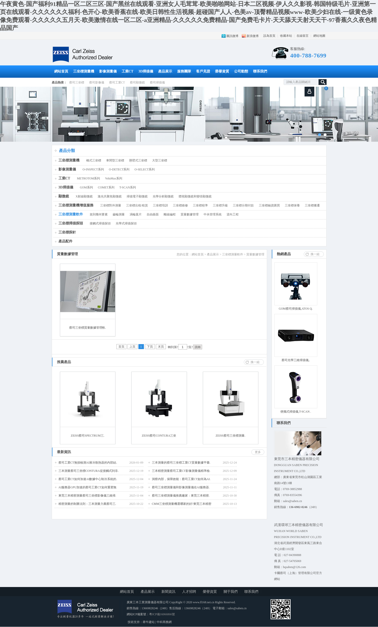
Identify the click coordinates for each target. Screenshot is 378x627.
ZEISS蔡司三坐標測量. (230, 435)
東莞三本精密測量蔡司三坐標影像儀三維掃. (87, 495)
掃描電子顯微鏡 (137, 196)
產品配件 (65, 241)
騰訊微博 (232, 36)
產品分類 (67, 150)
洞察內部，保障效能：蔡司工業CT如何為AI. (181, 479)
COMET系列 (106, 187)
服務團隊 (184, 71)
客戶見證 (203, 71)
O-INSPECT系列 (93, 169)
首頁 (121, 346)
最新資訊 (64, 452)
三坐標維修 (180, 205)
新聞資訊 (168, 592)
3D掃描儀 (145, 71)
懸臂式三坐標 (138, 160)
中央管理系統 (213, 214)
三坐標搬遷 (312, 205)
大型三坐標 (159, 160)
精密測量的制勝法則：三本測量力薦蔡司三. (87, 504)
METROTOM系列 (88, 178)
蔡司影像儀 (96, 82)
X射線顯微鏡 (84, 196)
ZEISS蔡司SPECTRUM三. (87, 435)
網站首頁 (61, 71)
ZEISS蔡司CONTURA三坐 (159, 435)
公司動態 (241, 71)
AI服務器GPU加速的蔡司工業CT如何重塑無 (87, 487)
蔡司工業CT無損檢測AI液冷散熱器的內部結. (87, 462)
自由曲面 (153, 214)
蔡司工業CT (117, 82)
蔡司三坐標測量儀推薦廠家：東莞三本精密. (181, 495)
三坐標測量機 (83, 71)
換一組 (315, 254)
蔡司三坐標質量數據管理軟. (87, 327)
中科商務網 (164, 622)
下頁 (150, 346)
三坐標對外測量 (110, 205)
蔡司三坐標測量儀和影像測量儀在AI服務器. (181, 487)
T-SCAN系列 (127, 187)
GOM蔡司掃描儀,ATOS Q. (296, 308)
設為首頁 (269, 35)
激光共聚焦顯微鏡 (110, 196)
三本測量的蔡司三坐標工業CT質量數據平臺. (181, 462)
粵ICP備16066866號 (162, 614)
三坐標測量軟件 (70, 214)
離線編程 (170, 214)
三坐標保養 (292, 205)
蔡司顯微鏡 (137, 82)
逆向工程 (233, 214)
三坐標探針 (67, 232)
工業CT (127, 71)
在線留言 (303, 35)
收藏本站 (286, 35)
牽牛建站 (149, 622)
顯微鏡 (63, 196)
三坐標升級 (220, 205)
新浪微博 (253, 36)
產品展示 (165, 71)
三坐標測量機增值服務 (75, 205)
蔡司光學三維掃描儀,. (296, 360)
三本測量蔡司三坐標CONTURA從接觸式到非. (88, 471)
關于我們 (231, 592)
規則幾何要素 (99, 214)
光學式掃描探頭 (126, 223)
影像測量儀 (108, 71)
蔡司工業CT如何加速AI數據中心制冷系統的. (87, 479)
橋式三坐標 (93, 160)
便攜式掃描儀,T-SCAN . (295, 411)
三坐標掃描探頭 (70, 223)
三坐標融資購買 (269, 205)
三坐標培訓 (160, 205)
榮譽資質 (222, 71)
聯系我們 (260, 71)
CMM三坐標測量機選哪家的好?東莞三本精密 (182, 504)
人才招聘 (189, 592)
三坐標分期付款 (243, 205)
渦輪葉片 (136, 214)
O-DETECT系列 (119, 169)
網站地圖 (319, 35)
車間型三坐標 (115, 160)
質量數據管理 (190, 214)
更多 (258, 452)
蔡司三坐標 (76, 82)
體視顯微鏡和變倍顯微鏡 (195, 196)
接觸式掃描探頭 (100, 223)
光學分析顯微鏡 (163, 196)
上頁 (132, 346)
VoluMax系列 (113, 178)
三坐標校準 (200, 205)
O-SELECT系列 (145, 169)
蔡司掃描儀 (157, 82)
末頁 (161, 346)
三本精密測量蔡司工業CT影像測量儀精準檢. (181, 471)
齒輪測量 (119, 214)
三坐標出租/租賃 (137, 205)
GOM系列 (86, 187)
